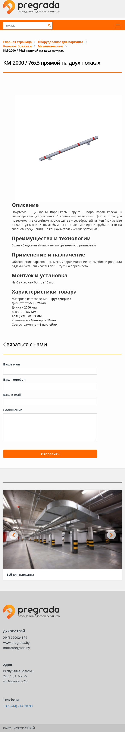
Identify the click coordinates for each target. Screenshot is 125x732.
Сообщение (13, 410)
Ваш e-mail (12, 394)
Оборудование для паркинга (60, 42)
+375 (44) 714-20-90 (18, 706)
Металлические (50, 46)
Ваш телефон (14, 379)
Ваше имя (11, 364)
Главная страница (17, 42)
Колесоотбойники (17, 46)
